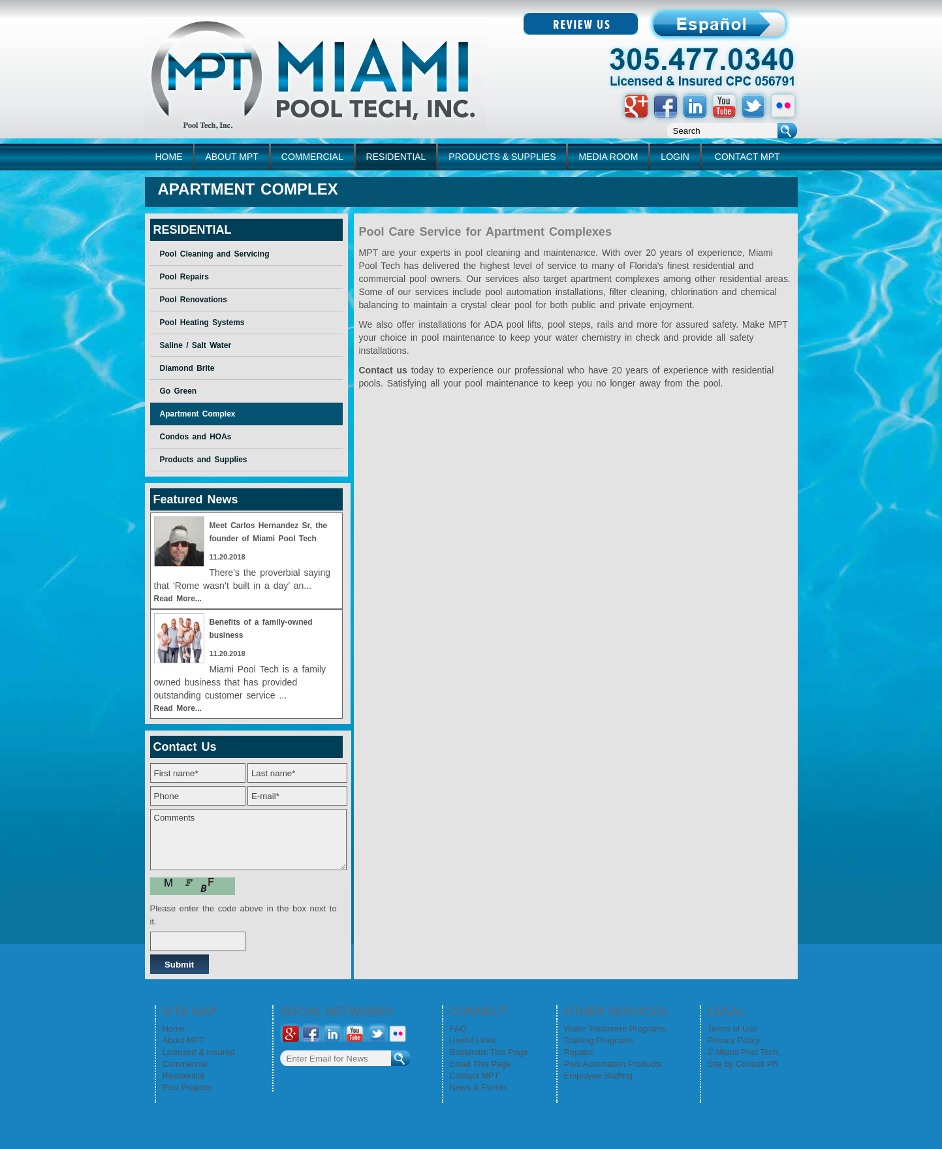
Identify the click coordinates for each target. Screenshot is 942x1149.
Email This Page (480, 1064)
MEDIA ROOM (608, 156)
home (169, 156)
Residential (183, 1075)
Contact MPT (474, 1075)
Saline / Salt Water (196, 345)
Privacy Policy (734, 1040)
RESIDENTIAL (396, 156)
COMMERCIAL (312, 156)
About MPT (184, 1040)
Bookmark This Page (489, 1052)
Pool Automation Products (613, 1064)
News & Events (478, 1087)
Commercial (185, 1064)
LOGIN (675, 156)
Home (174, 1028)
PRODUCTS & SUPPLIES (502, 156)
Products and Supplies (203, 459)
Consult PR (757, 1064)
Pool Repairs (184, 276)
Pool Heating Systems (202, 322)
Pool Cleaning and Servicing (215, 254)
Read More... (178, 598)
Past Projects (188, 1087)
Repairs (578, 1052)
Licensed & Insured (199, 1052)
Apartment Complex (198, 413)
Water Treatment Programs (615, 1028)
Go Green (178, 391)
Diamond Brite (187, 368)
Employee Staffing (598, 1075)
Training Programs (598, 1040)
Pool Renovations (193, 299)
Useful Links (473, 1040)
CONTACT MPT (747, 156)
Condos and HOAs (196, 436)
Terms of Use (733, 1028)
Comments (248, 839)
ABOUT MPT (231, 156)
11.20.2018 (227, 557)
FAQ (458, 1028)
